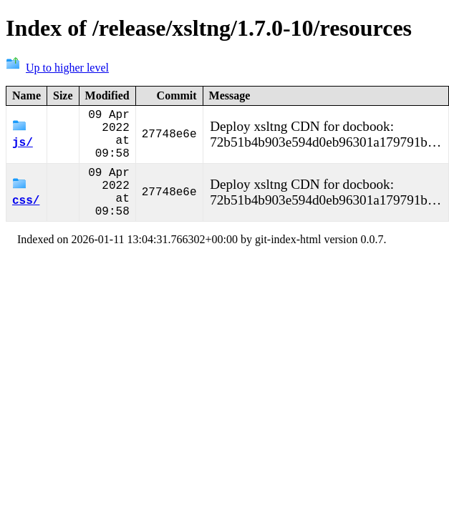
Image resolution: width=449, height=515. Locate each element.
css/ (25, 210)
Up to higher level (57, 68)
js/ (22, 141)
